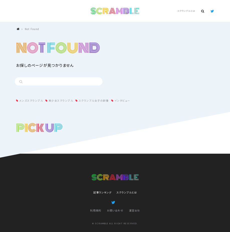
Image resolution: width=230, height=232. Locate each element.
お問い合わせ (115, 210)
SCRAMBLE (115, 11)
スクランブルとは (186, 11)
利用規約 (95, 210)
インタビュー (122, 100)
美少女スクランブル (61, 100)
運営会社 (134, 210)
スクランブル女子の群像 (94, 100)
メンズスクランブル (31, 100)
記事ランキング (102, 192)
